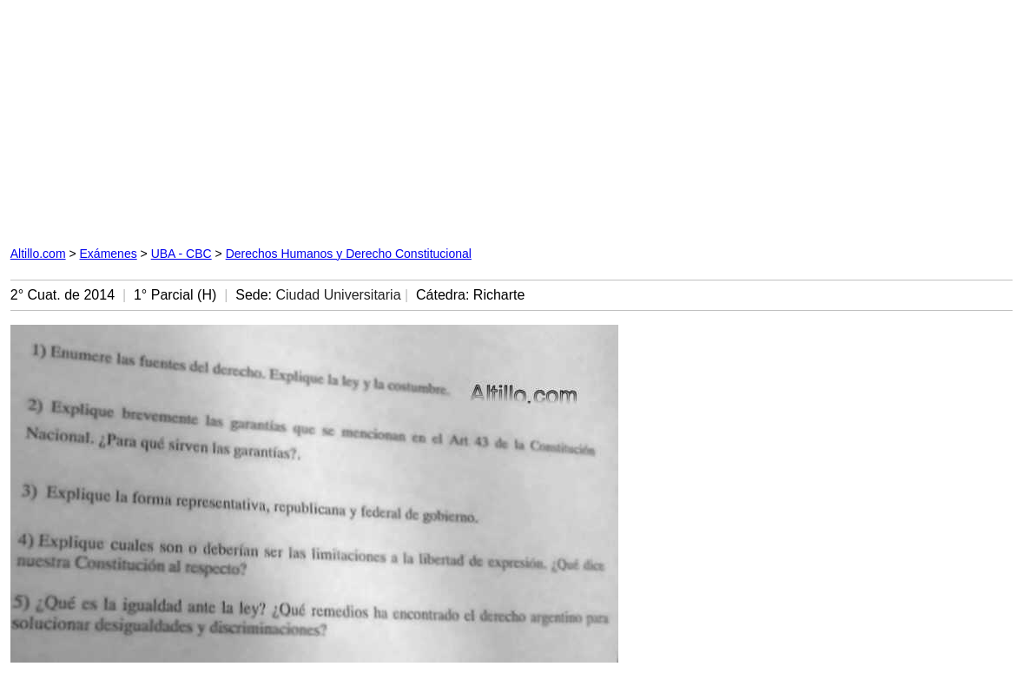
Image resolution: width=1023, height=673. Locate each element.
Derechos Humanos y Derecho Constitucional (349, 254)
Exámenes (108, 254)
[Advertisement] (331, 119)
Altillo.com (38, 254)
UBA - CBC (181, 254)
